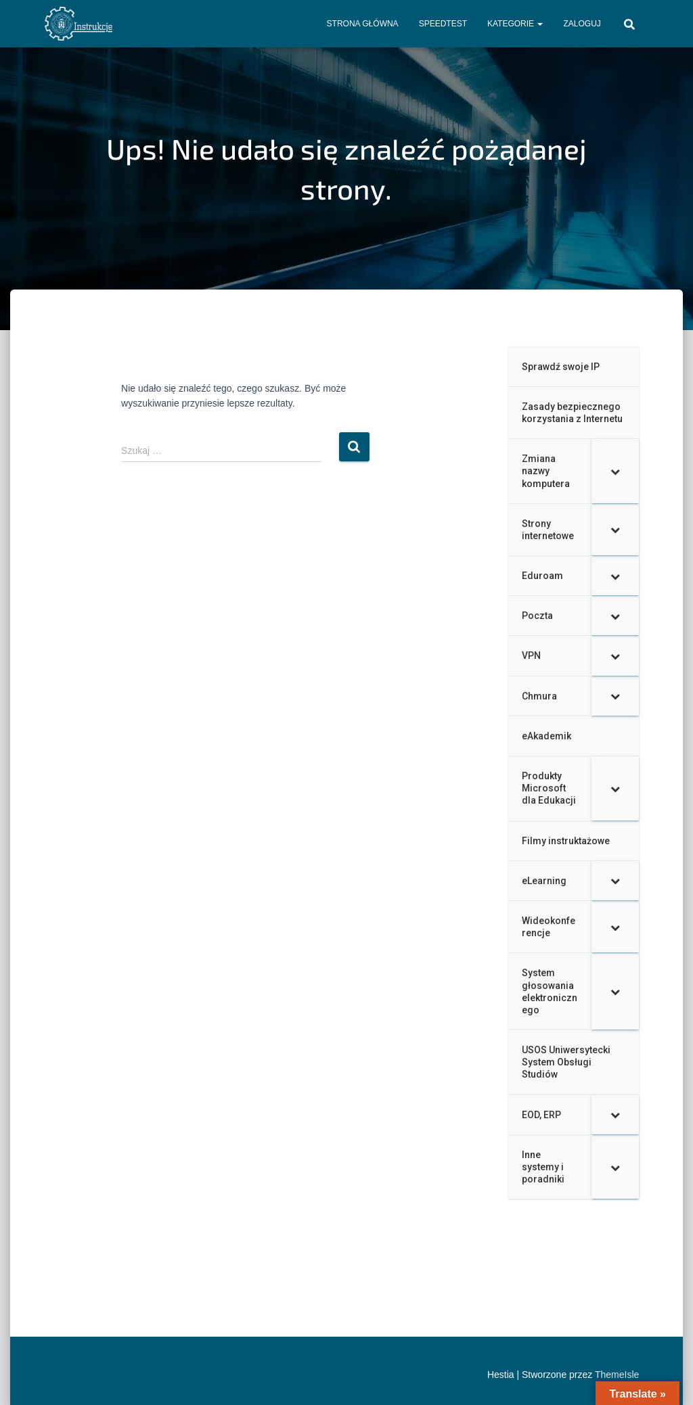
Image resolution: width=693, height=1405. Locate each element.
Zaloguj (581, 23)
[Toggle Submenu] (615, 471)
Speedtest (443, 23)
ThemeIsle (617, 1374)
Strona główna (363, 23)
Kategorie (515, 23)
